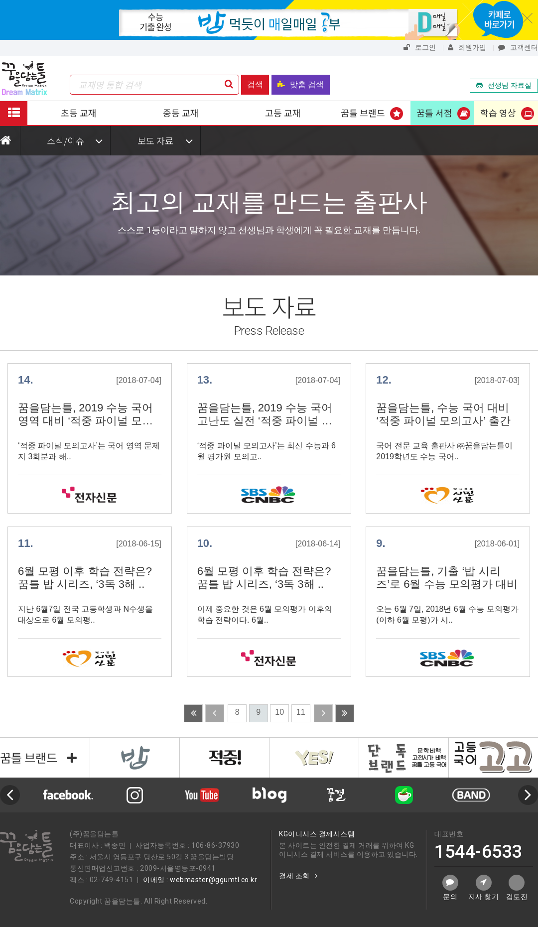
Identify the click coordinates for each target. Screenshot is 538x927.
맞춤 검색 (300, 84)
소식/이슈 (75, 140)
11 (300, 712)
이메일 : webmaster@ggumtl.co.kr (200, 880)
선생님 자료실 (504, 85)
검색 (255, 84)
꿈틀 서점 (434, 112)
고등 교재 (283, 112)
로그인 (420, 47)
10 (279, 712)
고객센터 (518, 47)
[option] (269, 795)
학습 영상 (498, 112)
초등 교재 (79, 112)
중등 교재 (181, 112)
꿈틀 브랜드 (363, 112)
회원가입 (467, 47)
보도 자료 (165, 140)
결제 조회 (298, 876)
